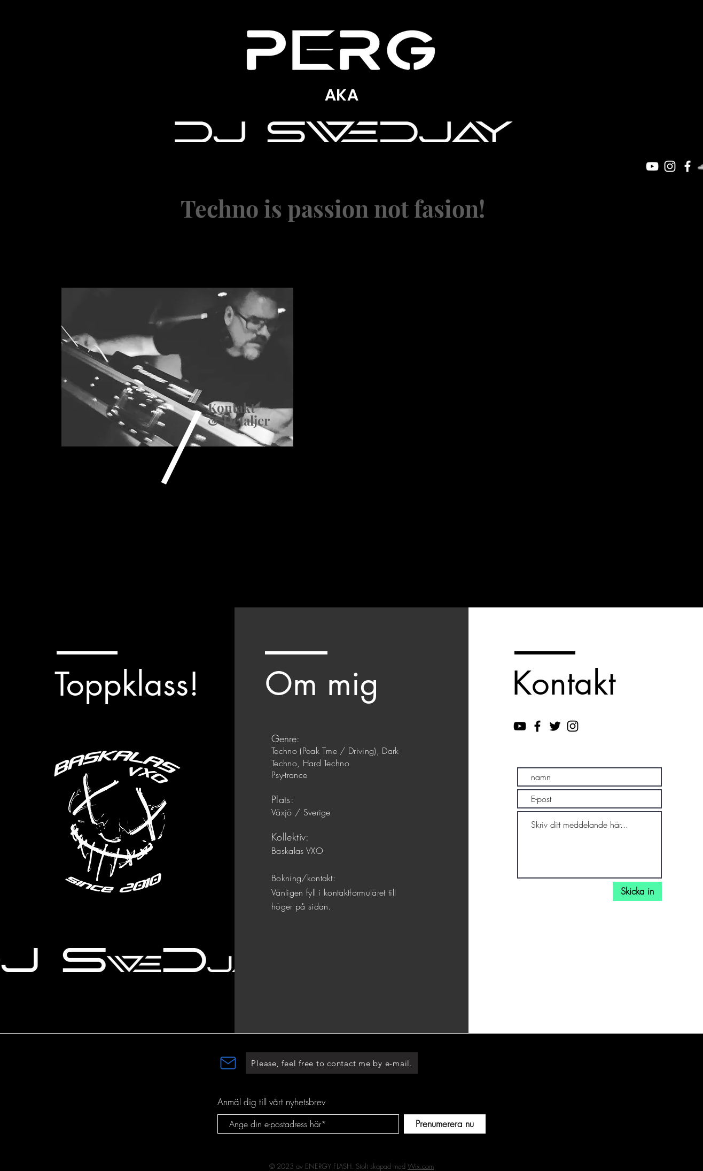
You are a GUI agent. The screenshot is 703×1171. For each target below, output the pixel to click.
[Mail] (228, 1063)
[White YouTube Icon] (652, 166)
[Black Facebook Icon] (537, 726)
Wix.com (421, 1166)
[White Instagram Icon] (669, 166)
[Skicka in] (637, 891)
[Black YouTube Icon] (519, 726)
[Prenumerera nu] (445, 1124)
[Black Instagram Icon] (572, 726)
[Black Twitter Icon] (555, 726)
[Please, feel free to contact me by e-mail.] (332, 1063)
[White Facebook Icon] (687, 166)
